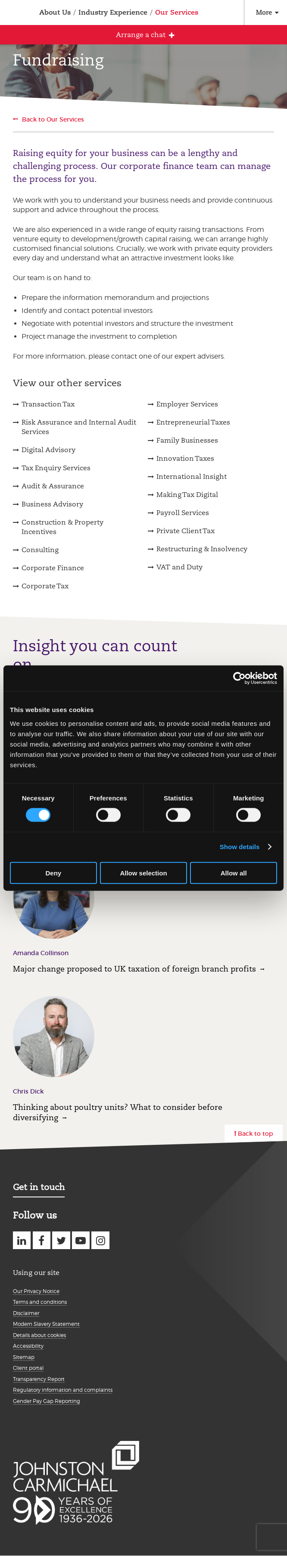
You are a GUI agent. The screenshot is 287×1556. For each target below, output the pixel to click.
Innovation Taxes (185, 458)
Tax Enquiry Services (56, 468)
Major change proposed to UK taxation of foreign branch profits (134, 969)
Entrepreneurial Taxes (193, 422)
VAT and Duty (179, 567)
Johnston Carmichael (11, 14)
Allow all (234, 872)
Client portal (28, 1368)
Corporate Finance (53, 568)
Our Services (176, 12)
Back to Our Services (53, 119)
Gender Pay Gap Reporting (46, 1401)
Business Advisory (52, 504)
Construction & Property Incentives (62, 527)
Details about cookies (39, 1335)
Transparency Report (39, 1379)
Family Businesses (187, 440)
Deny (53, 872)
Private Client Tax (185, 531)
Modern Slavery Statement (46, 1324)
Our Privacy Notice (36, 1291)
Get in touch (39, 1187)
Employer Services (187, 404)
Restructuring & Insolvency (201, 549)
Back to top (255, 1133)
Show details (240, 846)
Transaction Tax (48, 404)
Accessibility (28, 1346)
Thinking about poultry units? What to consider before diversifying (117, 1112)
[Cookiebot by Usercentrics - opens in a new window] (239, 678)
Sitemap (23, 1357)
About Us (55, 12)
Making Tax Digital (187, 495)
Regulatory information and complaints (62, 1390)
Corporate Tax (45, 586)
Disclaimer (26, 1313)
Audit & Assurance (53, 486)
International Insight (191, 476)
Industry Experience (112, 12)
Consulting (40, 550)
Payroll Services (182, 513)
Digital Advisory (48, 450)
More (264, 12)
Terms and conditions (40, 1302)
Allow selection (143, 872)
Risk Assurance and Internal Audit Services (79, 427)
